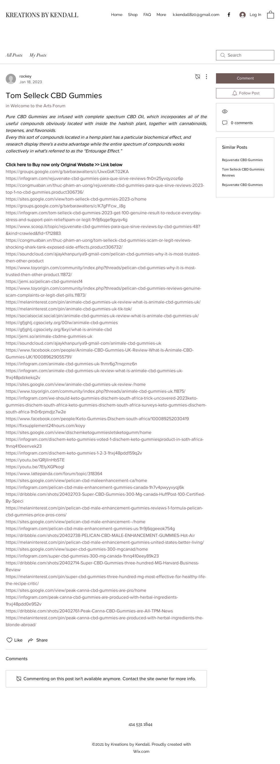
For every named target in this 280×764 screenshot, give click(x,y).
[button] (270, 14)
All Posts (14, 55)
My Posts (38, 55)
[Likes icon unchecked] (9, 640)
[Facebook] (229, 14)
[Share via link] (37, 640)
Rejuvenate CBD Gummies (242, 160)
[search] (245, 55)
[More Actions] (203, 76)
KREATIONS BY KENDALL (42, 14)
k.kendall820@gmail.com (196, 14)
